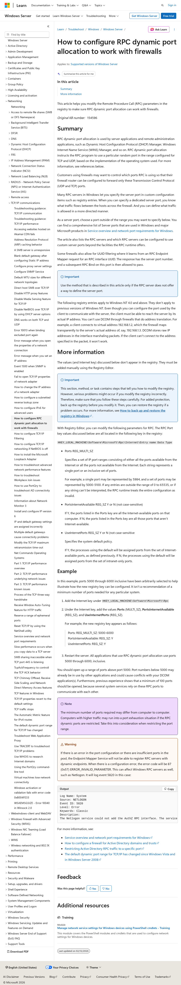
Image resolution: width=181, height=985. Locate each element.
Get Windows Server (144, 16)
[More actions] (174, 29)
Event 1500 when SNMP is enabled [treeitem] (30, 368)
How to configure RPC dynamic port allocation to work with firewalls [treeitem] (30, 423)
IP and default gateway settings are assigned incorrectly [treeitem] (33, 524)
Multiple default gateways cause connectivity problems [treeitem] (31, 534)
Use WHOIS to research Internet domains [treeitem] (28, 759)
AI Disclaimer (11, 977)
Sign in (172, 5)
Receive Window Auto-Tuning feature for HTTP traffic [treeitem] (32, 607)
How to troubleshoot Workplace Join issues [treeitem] (27, 477)
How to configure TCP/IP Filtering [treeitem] (29, 436)
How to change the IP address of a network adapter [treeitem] (32, 389)
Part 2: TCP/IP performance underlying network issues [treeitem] (30, 576)
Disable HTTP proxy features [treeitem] (31, 293)
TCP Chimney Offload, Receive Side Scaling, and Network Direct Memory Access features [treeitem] (33, 682)
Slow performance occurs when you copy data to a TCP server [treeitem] (33, 649)
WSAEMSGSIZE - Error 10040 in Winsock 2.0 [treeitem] (32, 805)
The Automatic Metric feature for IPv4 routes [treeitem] (32, 717)
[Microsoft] (7, 5)
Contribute (68, 977)
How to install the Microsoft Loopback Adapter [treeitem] (31, 456)
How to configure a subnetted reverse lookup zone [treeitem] (32, 399)
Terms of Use (142, 977)
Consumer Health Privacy (111, 977)
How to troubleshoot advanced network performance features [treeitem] (33, 467)
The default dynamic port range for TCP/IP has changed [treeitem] (33, 727)
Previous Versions (34, 977)
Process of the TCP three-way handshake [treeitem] (32, 597)
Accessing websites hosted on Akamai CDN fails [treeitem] (32, 231)
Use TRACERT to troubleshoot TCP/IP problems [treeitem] (32, 748)
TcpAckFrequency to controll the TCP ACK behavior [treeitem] (31, 670)
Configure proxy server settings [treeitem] (33, 266)
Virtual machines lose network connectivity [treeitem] (32, 779)
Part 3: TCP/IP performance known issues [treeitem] (30, 586)
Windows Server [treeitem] (17, 40)
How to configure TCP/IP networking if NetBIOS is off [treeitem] (31, 446)
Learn (60, 29)
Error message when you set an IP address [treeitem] (33, 358)
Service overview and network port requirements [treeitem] (32, 638)
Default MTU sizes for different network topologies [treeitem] (32, 279)
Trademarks (162, 977)
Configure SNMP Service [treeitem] (29, 271)
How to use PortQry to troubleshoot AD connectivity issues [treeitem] (32, 490)
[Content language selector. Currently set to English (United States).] (21, 967)
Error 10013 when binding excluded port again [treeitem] (29, 332)
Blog (52, 977)
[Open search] (162, 5)
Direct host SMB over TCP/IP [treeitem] (31, 288)
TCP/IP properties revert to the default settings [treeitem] (32, 701)
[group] (117, 807)
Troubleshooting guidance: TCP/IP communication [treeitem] (30, 210)
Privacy (84, 977)
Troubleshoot (76, 29)
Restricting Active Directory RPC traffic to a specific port (103, 848)
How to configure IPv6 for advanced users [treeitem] (29, 410)
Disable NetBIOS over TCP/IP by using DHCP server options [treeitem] (32, 311)
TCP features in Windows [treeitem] (29, 693)
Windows (93, 29)
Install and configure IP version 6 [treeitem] (32, 513)
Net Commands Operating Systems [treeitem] (30, 555)
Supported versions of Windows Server (94, 64)
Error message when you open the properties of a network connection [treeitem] (32, 345)
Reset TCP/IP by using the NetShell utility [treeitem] (29, 628)
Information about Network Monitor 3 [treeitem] (30, 503)
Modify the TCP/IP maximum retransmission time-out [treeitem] (31, 545)
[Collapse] (48, 26)
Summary (66, 89)
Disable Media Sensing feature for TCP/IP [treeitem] (32, 301)
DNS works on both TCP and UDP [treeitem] (31, 322)
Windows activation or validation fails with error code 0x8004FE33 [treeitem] (32, 792)
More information (71, 94)
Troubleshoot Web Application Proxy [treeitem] (32, 738)
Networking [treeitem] (18, 107)
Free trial (168, 16)
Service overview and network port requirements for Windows (130, 231)
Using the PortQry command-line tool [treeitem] (32, 769)
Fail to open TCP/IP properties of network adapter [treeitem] (32, 379)
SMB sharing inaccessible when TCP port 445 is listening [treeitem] (33, 659)
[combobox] (27, 34)
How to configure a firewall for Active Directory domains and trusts (110, 843)
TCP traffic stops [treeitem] (24, 709)
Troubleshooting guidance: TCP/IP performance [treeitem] (30, 221)
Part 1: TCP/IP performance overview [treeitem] (30, 565)
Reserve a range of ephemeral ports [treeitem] (32, 617)
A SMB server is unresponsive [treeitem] (32, 250)
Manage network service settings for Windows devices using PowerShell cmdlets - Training (113, 928)
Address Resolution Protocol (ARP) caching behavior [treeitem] (31, 242)
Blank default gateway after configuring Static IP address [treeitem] (31, 258)
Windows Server (113, 29)
